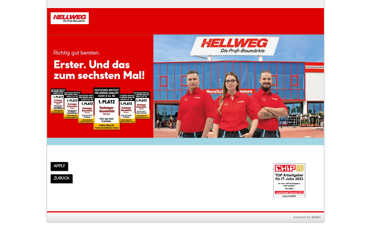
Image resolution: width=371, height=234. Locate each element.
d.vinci (315, 217)
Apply (59, 166)
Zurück (61, 178)
